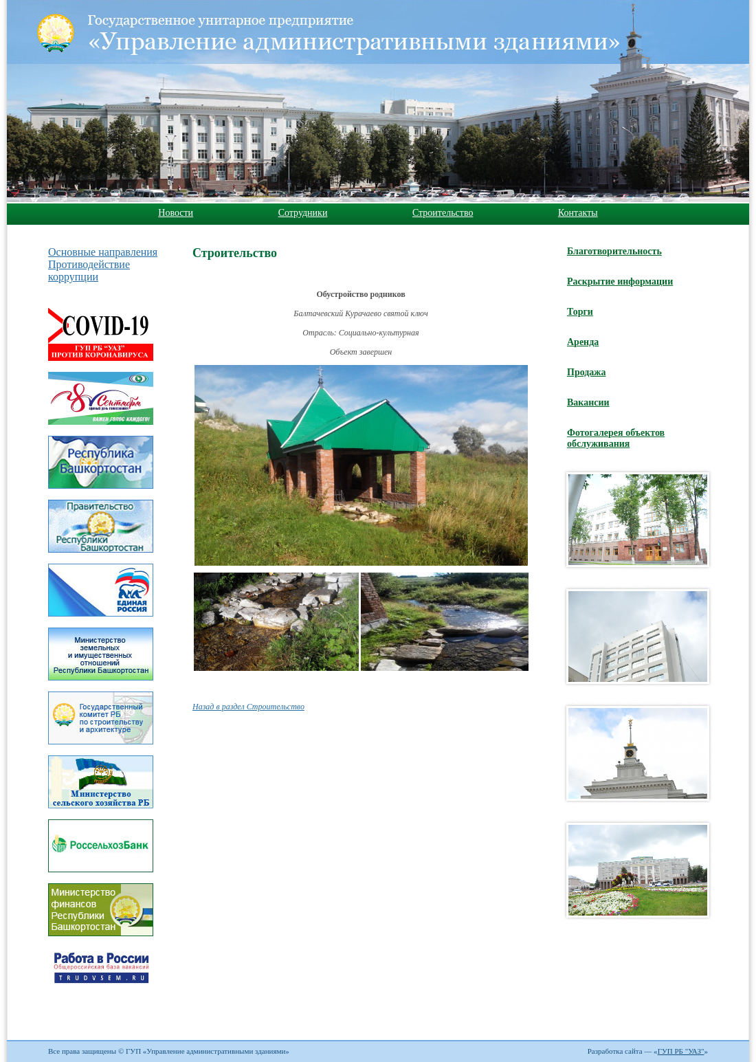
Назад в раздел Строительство (248, 706)
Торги (580, 312)
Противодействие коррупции (89, 270)
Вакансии (588, 402)
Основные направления (102, 252)
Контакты (578, 213)
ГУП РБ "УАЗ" (681, 1051)
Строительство (442, 213)
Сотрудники (303, 213)
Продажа (586, 372)
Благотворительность (614, 251)
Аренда (583, 342)
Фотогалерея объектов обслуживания (616, 438)
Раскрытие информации (620, 281)
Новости (175, 213)
